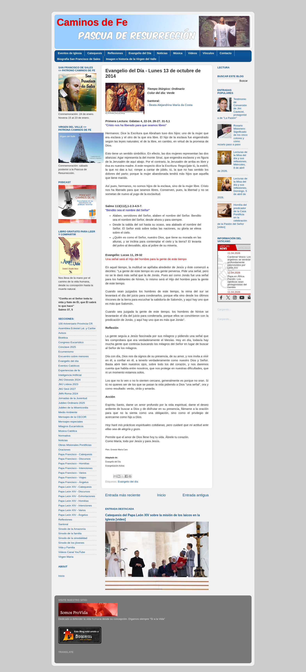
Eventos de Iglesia (70, 53)
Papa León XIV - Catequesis (75, 486)
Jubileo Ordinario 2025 (71, 402)
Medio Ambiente (67, 412)
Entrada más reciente (122, 495)
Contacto (226, 53)
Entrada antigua (196, 495)
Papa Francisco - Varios (72, 472)
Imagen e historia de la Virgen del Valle (131, 59)
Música (177, 53)
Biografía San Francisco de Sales (78, 59)
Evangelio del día (128, 481)
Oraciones (64, 449)
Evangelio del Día (140, 53)
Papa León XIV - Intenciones (75, 505)
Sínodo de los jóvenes (71, 542)
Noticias (162, 53)
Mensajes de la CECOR (72, 416)
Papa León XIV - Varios (72, 510)
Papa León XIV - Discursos (74, 491)
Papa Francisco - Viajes (72, 477)
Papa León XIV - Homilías (73, 500)
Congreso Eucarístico (71, 342)
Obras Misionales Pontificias (75, 445)
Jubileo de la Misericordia (73, 407)
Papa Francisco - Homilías (73, 463)
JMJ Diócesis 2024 (69, 379)
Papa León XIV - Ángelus (73, 514)
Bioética (63, 337)
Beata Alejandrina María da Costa (170, 105)
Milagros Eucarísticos (70, 426)
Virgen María (65, 556)
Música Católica (67, 430)
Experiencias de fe (69, 370)
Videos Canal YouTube (71, 552)
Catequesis (94, 53)
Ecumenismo (66, 351)
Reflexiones (115, 53)
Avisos (62, 333)
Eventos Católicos (68, 365)
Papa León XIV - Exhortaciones (76, 496)
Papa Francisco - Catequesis (75, 454)
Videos (192, 53)
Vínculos (208, 53)
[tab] (226, 247)
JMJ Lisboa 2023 (68, 384)
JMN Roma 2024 (68, 393)
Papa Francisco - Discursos (74, 458)
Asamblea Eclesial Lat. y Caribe (77, 328)
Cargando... (224, 309)
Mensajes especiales (70, 421)
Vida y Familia (66, 547)
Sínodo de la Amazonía (72, 528)
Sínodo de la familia (70, 533)
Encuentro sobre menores (73, 356)
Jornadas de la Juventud (72, 398)
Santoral (63, 524)
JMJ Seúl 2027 (67, 388)
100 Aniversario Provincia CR (75, 323)
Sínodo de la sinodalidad (72, 538)
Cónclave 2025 (67, 347)
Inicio (161, 495)
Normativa (64, 435)
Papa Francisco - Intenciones (75, 468)
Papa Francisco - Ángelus (73, 482)
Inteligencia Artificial (70, 375)
